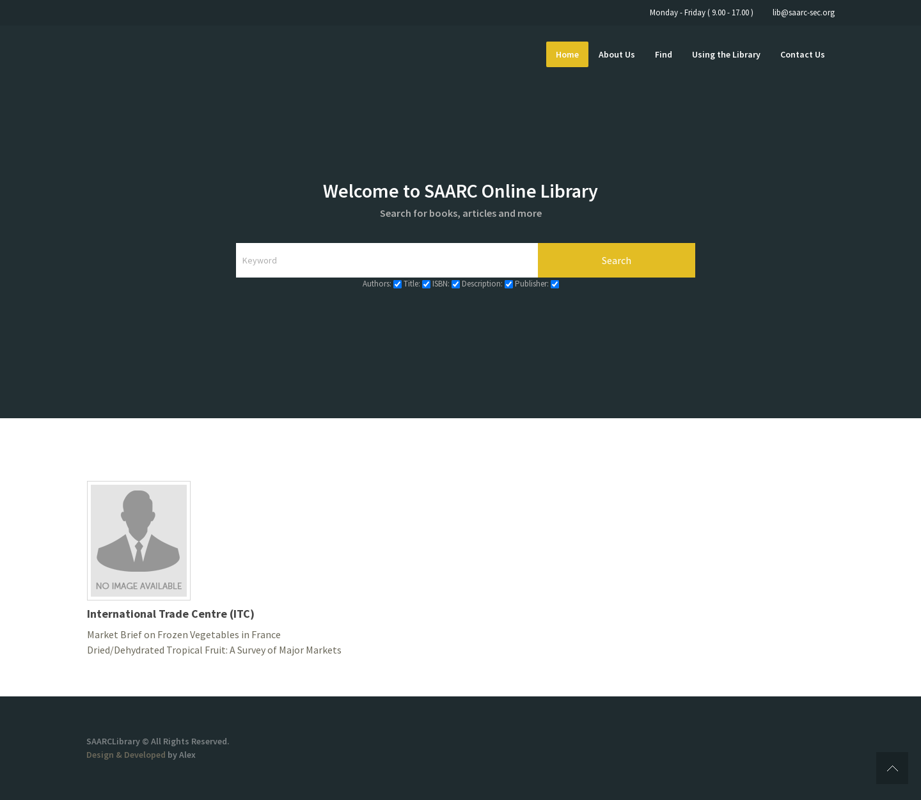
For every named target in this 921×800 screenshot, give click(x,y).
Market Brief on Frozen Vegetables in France (184, 634)
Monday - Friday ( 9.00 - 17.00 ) (701, 12)
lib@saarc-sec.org (804, 12)
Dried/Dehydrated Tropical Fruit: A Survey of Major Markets (214, 649)
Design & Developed (127, 754)
